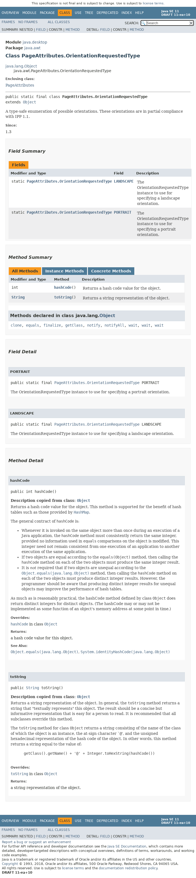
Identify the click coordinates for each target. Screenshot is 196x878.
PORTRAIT (122, 212)
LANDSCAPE (123, 181)
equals (32, 325)
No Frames (28, 22)
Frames (8, 22)
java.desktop (35, 42)
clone (16, 325)
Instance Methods (64, 271)
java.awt (32, 48)
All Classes (59, 22)
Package (47, 13)
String (18, 297)
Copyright (10, 864)
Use (78, 13)
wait (133, 325)
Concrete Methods (111, 271)
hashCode (63, 287)
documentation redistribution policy (128, 868)
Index (126, 13)
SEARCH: (132, 23)
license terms (153, 3)
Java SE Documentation (127, 846)
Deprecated (107, 13)
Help (139, 13)
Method (73, 30)
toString (63, 297)
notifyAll (114, 325)
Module (29, 13)
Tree (89, 13)
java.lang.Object (21, 66)
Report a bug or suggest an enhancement (36, 842)
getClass (74, 325)
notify (93, 325)
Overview (10, 13)
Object (29, 102)
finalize (52, 325)
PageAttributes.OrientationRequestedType (69, 181)
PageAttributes (19, 85)
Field (41, 30)
